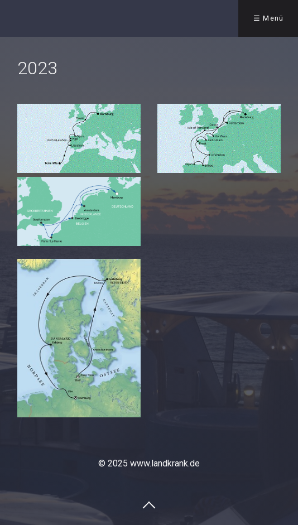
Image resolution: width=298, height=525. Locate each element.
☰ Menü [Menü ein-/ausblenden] (268, 18)
